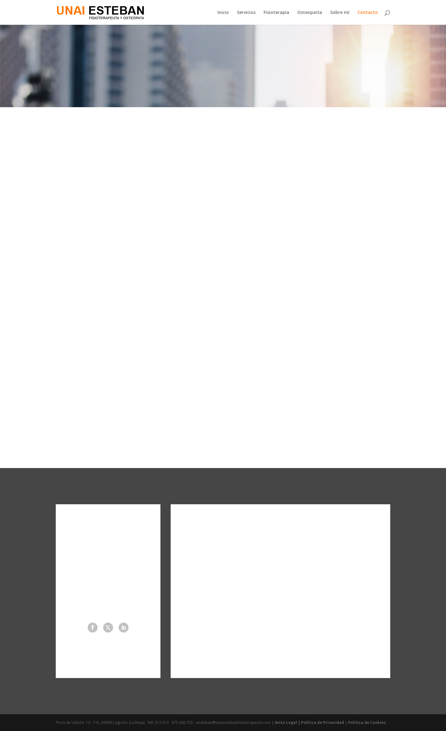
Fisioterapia (276, 12)
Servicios (246, 12)
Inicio (223, 12)
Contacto (367, 12)
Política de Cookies (367, 722)
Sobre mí (339, 12)
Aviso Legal (286, 722)
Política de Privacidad (322, 722)
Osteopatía (309, 12)
